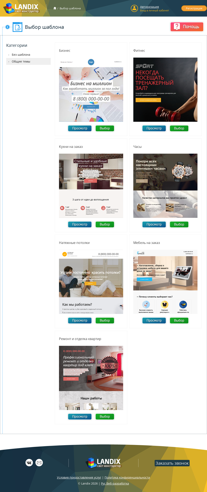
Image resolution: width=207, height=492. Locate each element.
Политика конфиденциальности (127, 477)
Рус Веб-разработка (115, 483)
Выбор (105, 128)
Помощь (191, 26)
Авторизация (149, 7)
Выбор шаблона (70, 8)
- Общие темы (19, 61)
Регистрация (194, 8)
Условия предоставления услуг (79, 477)
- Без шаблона (19, 55)
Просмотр (79, 128)
